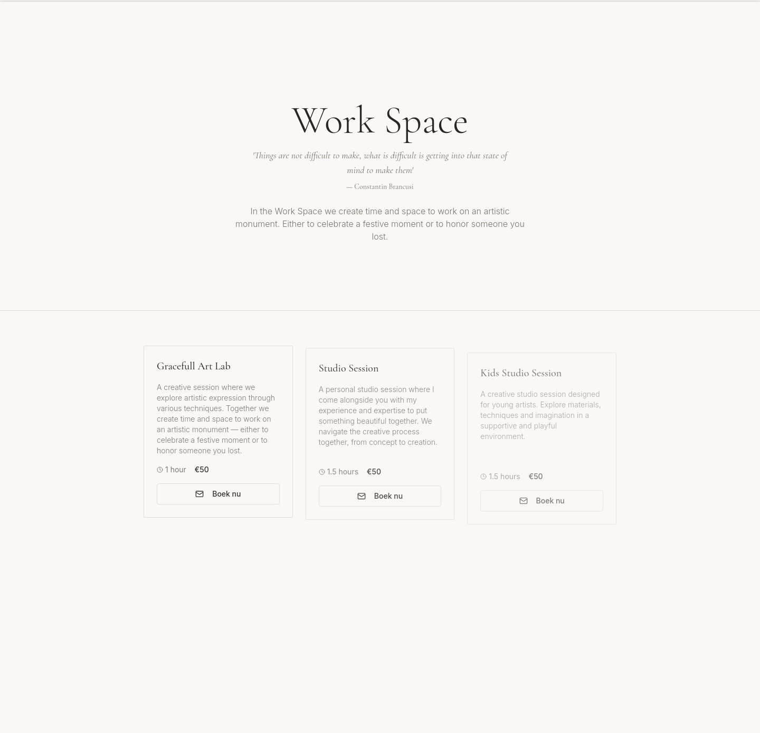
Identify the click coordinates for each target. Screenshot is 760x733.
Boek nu (218, 495)
